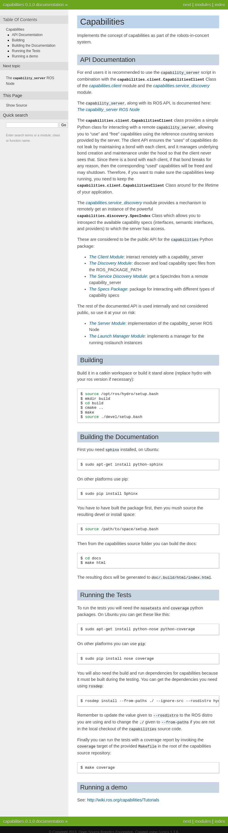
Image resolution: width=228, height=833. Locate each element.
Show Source (16, 105)
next (187, 4)
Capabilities (15, 29)
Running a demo (25, 56)
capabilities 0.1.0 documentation (33, 4)
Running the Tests (26, 51)
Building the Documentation (34, 45)
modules (203, 4)
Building (18, 40)
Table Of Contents (20, 19)
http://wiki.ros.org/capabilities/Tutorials (123, 795)
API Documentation (27, 35)
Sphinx (164, 827)
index (220, 4)
